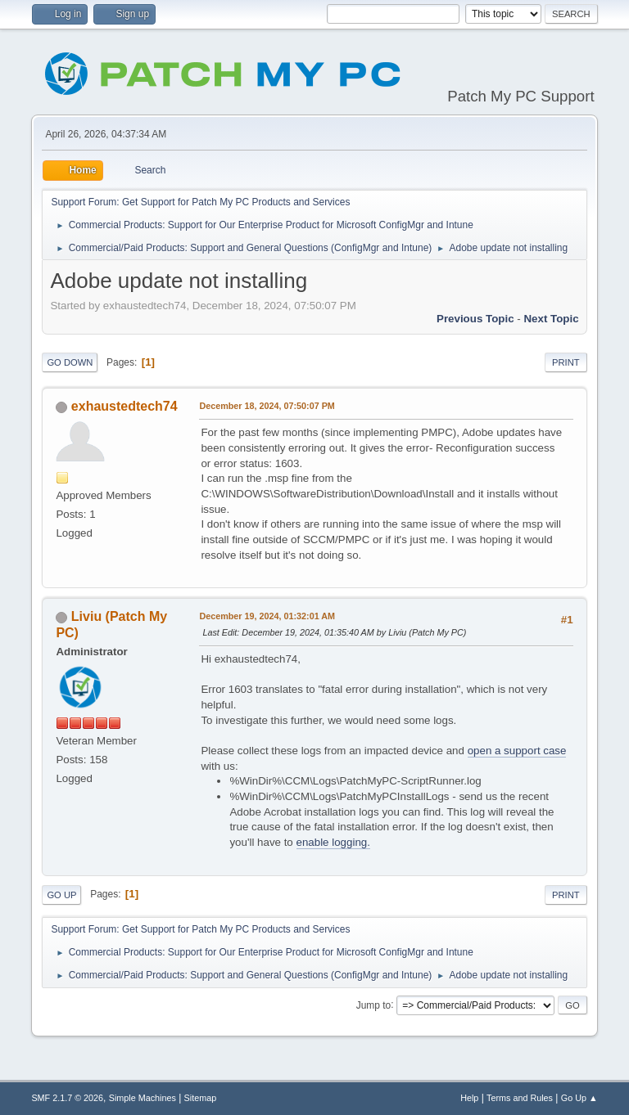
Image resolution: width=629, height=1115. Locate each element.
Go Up (61, 895)
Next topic (550, 318)
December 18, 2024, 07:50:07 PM (266, 406)
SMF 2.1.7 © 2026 (67, 1098)
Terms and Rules (519, 1098)
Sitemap (200, 1098)
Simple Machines (142, 1098)
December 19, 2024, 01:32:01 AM (267, 616)
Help (469, 1098)
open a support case (517, 750)
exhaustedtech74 (124, 406)
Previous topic (475, 318)
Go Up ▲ (579, 1098)
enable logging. (333, 842)
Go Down (70, 362)
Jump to (373, 1004)
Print (566, 362)
